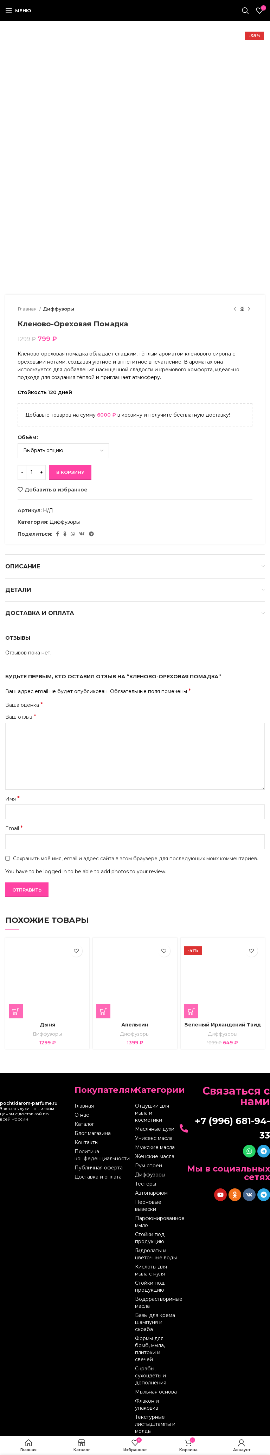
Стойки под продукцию (150, 1238)
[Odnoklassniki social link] (65, 534)
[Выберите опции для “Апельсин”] (103, 1011)
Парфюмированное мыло (156, 1221)
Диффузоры (58, 309)
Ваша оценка (24, 705)
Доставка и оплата (98, 1177)
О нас (82, 1115)
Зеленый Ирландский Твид (223, 1025)
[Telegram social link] (91, 534)
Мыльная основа (156, 1392)
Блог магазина (93, 1133)
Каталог (84, 1124)
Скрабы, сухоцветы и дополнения (150, 1375)
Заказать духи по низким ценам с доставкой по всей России (29, 1111)
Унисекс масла (154, 1138)
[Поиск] (245, 11)
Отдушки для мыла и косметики (152, 1113)
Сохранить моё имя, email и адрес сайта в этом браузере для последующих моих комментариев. (135, 858)
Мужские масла (155, 1147)
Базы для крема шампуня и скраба (155, 1322)
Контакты (86, 1142)
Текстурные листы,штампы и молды (155, 1424)
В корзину (70, 472)
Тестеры (145, 1184)
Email (14, 828)
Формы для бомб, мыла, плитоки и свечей (150, 1349)
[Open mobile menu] (18, 11)
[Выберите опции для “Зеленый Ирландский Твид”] (191, 1011)
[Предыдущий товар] (234, 309)
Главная (28, 309)
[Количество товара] (31, 472)
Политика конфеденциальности (102, 1155)
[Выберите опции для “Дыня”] (16, 1011)
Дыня (47, 1025)
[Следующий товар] (248, 309)
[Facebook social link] (57, 534)
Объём (27, 437)
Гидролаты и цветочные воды (156, 1254)
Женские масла (154, 1156)
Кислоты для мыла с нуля (151, 1270)
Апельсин (134, 1025)
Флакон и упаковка (147, 1404)
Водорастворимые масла (156, 1302)
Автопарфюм (151, 1193)
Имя (12, 798)
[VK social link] (82, 534)
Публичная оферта (99, 1167)
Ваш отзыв (20, 716)
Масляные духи (154, 1129)
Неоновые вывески (148, 1205)
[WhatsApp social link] (73, 534)
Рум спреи (148, 1165)
